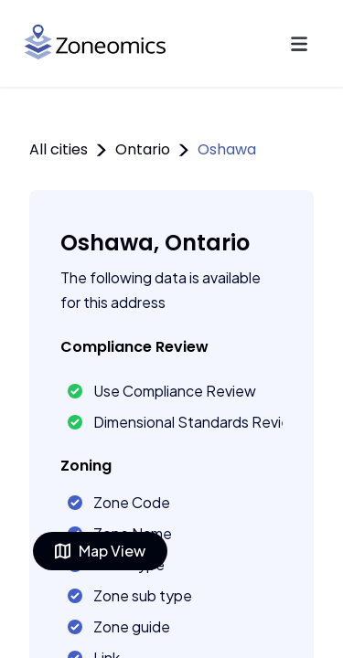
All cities (58, 149)
